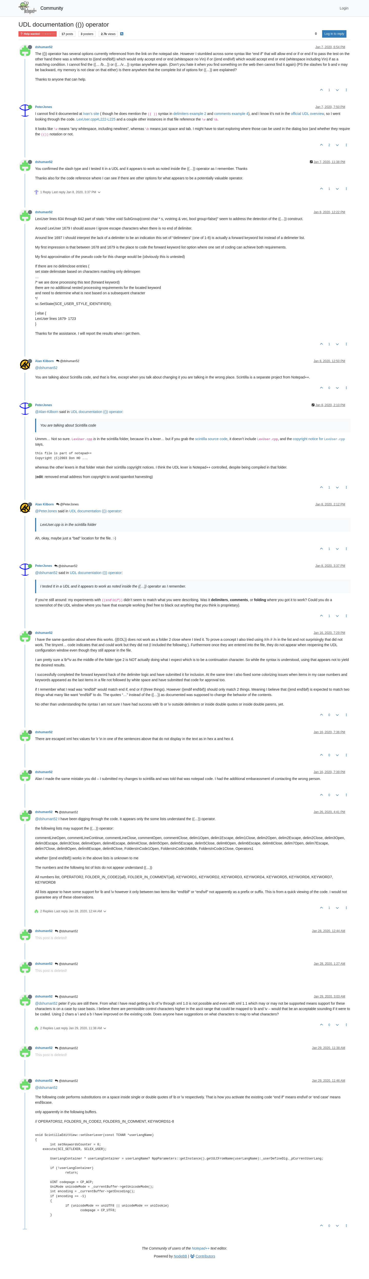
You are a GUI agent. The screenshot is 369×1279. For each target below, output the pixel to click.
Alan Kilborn (44, 361)
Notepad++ (201, 1248)
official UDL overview (307, 114)
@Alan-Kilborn (46, 412)
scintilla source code (211, 439)
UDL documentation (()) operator (96, 412)
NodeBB (180, 1256)
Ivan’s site (91, 114)
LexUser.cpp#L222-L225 (96, 119)
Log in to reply (334, 34)
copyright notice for (319, 439)
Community (51, 8)
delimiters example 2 (189, 114)
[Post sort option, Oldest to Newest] (316, 33)
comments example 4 (231, 114)
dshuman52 (44, 47)
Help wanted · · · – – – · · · (37, 34)
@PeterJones (67, 504)
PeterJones (43, 107)
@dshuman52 (67, 361)
